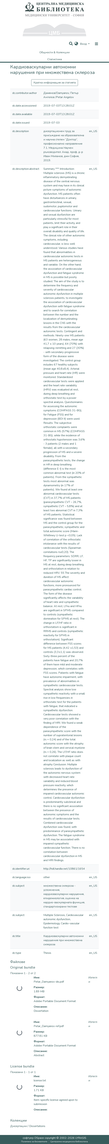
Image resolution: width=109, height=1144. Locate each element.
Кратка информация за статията (54, 83)
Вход (83, 44)
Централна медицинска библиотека (69, 1141)
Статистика (54, 59)
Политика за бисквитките (34, 1141)
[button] (76, 44)
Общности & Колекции (54, 52)
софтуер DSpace (33, 1138)
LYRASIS (80, 1138)
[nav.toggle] (96, 43)
